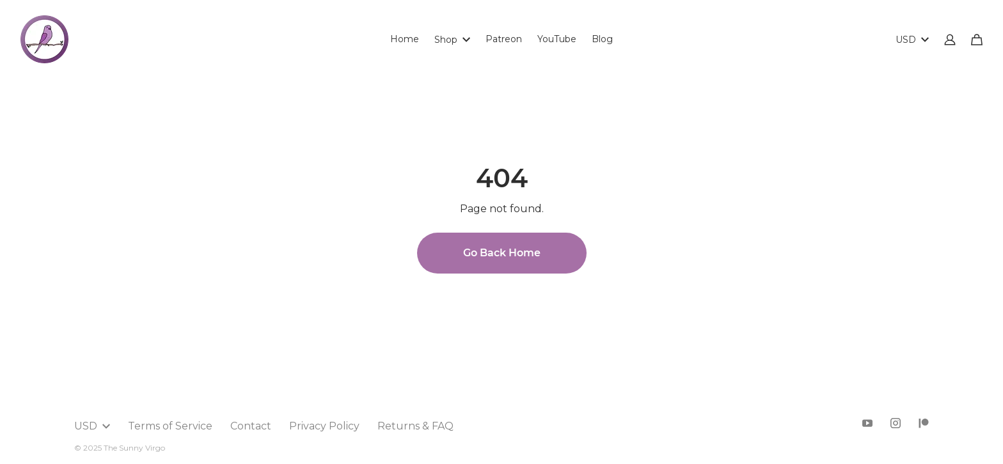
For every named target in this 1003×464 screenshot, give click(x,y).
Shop (452, 39)
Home (404, 39)
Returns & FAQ (415, 426)
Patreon (504, 39)
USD (912, 39)
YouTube (556, 39)
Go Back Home (502, 253)
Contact (250, 426)
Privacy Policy (324, 426)
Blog (602, 39)
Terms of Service (170, 426)
